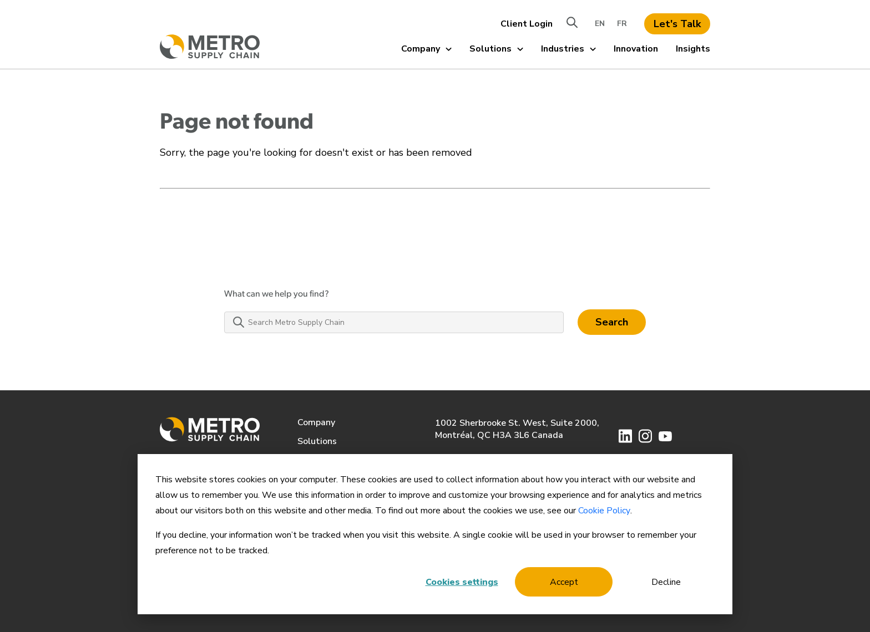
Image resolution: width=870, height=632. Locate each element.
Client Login (526, 24)
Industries (568, 48)
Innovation (636, 48)
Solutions (496, 48)
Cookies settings (462, 582)
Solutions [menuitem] (317, 441)
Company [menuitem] (316, 422)
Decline (666, 582)
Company (426, 48)
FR (622, 23)
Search (611, 322)
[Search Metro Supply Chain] (394, 322)
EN (600, 23)
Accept (564, 582)
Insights (693, 48)
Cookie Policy (604, 510)
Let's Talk (677, 23)
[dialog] (435, 534)
